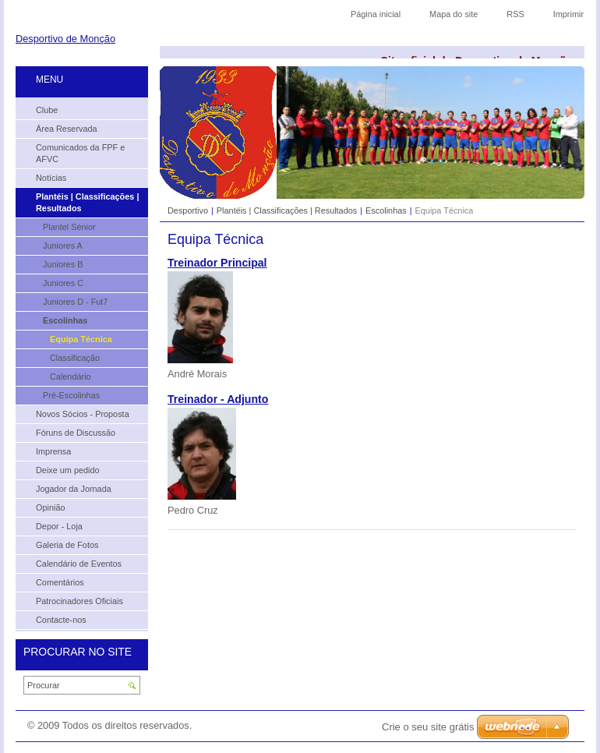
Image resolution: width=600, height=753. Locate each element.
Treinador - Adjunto (218, 399)
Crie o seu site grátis (428, 727)
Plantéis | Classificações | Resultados (287, 210)
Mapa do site (453, 14)
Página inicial (376, 14)
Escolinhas (386, 210)
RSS (515, 14)
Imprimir (568, 14)
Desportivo (188, 210)
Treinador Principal (217, 262)
